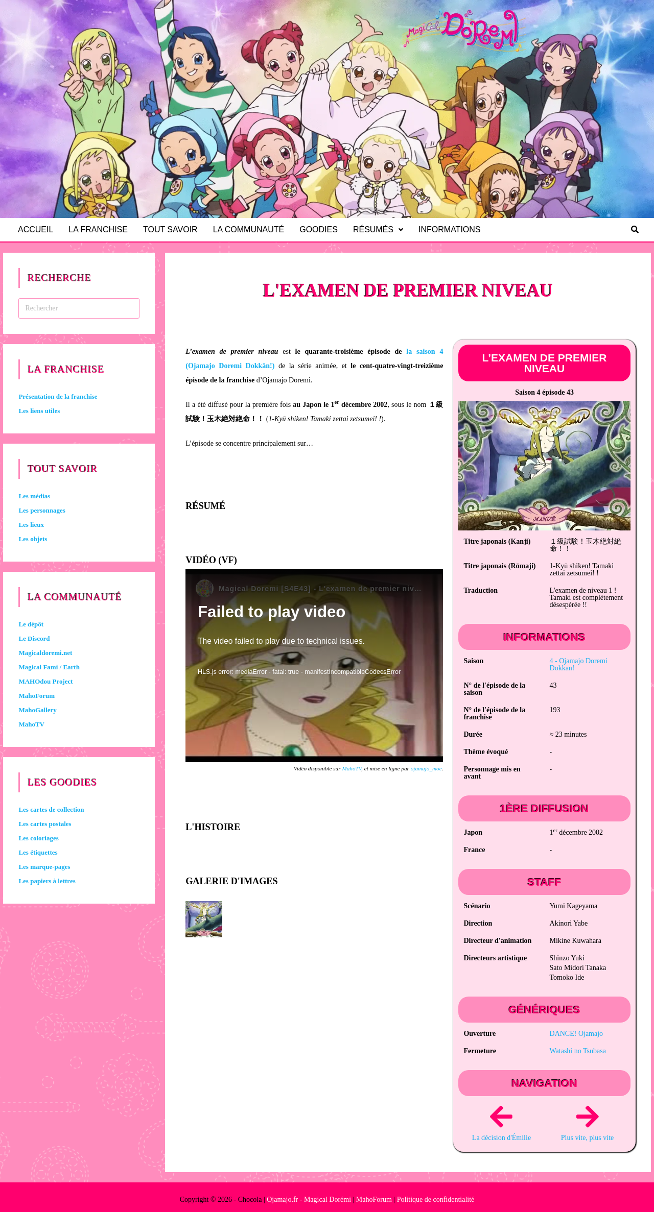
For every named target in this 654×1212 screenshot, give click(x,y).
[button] (382, 229)
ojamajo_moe (426, 768)
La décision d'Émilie (501, 1138)
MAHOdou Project (45, 681)
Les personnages (41, 510)
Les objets (32, 539)
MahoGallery (37, 710)
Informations (454, 229)
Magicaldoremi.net (45, 653)
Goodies (323, 229)
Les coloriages (38, 838)
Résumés (383, 229)
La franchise (99, 229)
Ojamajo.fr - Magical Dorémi (309, 1199)
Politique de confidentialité (436, 1199)
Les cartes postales (44, 824)
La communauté (252, 229)
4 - (579, 664)
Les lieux (30, 524)
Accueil (36, 229)
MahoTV (351, 768)
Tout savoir (173, 229)
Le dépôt (30, 624)
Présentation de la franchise (57, 396)
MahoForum (36, 695)
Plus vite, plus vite (587, 1138)
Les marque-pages (44, 866)
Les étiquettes (37, 852)
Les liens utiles (39, 411)
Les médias (34, 496)
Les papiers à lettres (46, 881)
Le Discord (34, 638)
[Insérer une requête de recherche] (78, 308)
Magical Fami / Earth (49, 667)
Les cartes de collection (51, 809)
